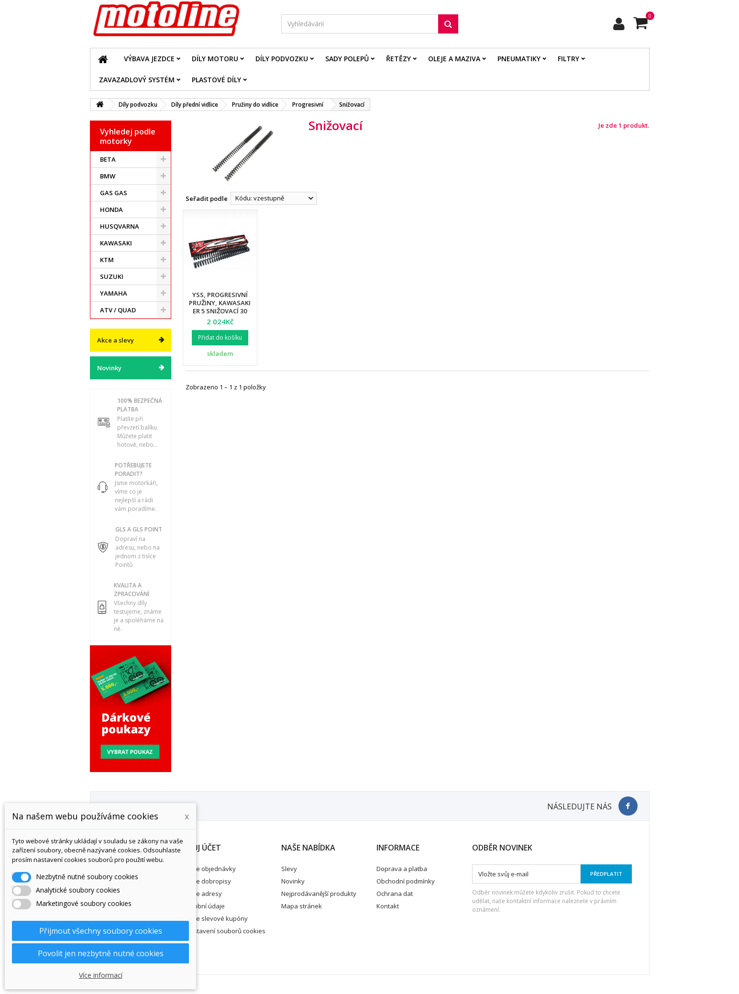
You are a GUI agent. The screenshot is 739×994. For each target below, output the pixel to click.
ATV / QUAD (118, 310)
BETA (108, 159)
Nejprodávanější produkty (318, 893)
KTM (107, 259)
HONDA (111, 209)
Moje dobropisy (208, 881)
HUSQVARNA (119, 226)
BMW (107, 176)
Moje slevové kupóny (217, 918)
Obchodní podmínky (405, 881)
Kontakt (387, 906)
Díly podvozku (281, 58)
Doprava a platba (401, 868)
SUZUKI (111, 276)
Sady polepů (347, 58)
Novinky (109, 368)
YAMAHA (113, 293)
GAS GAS (113, 192)
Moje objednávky (211, 868)
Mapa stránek (301, 906)
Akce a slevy (115, 340)
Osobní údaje (205, 906)
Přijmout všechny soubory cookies (100, 931)
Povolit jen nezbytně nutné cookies (101, 953)
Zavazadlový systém (137, 79)
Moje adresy (204, 893)
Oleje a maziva (454, 58)
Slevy (289, 868)
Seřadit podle (207, 198)
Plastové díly (216, 79)
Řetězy (398, 58)
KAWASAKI (116, 243)
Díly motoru (215, 58)
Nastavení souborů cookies (225, 931)
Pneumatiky (518, 58)
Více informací (100, 975)
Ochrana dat (394, 893)
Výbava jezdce (149, 58)
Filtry (568, 58)
